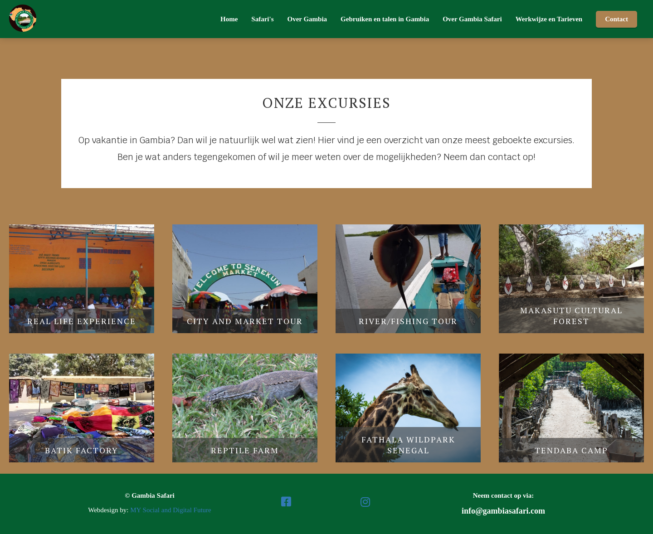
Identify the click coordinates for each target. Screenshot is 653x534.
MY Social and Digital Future (170, 510)
